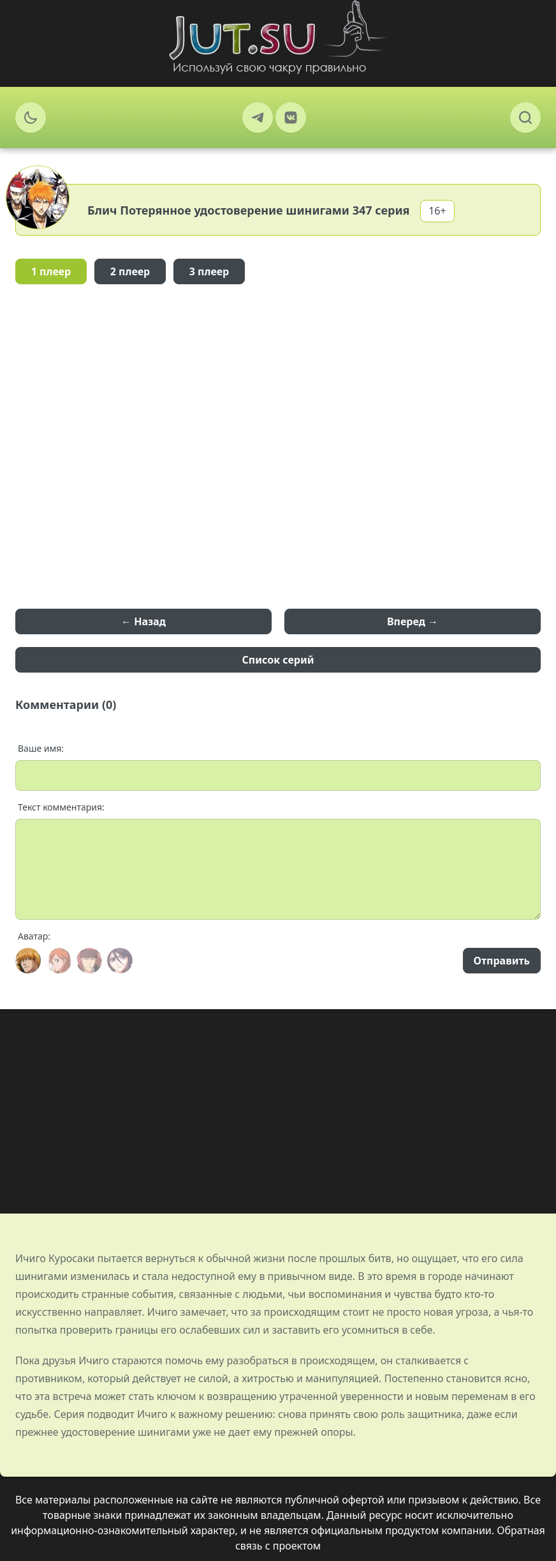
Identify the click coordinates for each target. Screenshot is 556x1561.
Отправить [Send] (502, 961)
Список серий (278, 660)
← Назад (143, 621)
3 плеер (209, 271)
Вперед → (412, 621)
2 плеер (130, 271)
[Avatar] (28, 960)
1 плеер (51, 271)
